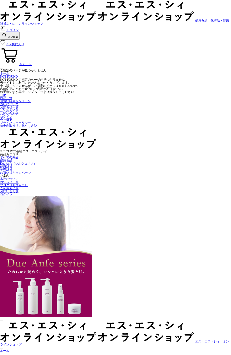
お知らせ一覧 (9, 107)
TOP (3, 95)
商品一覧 (6, 98)
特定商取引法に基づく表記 (18, 126)
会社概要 (6, 119)
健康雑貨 (6, 166)
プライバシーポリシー (15, 122)
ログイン (6, 116)
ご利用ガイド (9, 110)
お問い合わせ (9, 113)
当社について (9, 104)
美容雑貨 (6, 169)
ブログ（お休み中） (14, 185)
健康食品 (6, 160)
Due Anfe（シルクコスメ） (18, 163)
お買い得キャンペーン (15, 101)
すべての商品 (9, 157)
